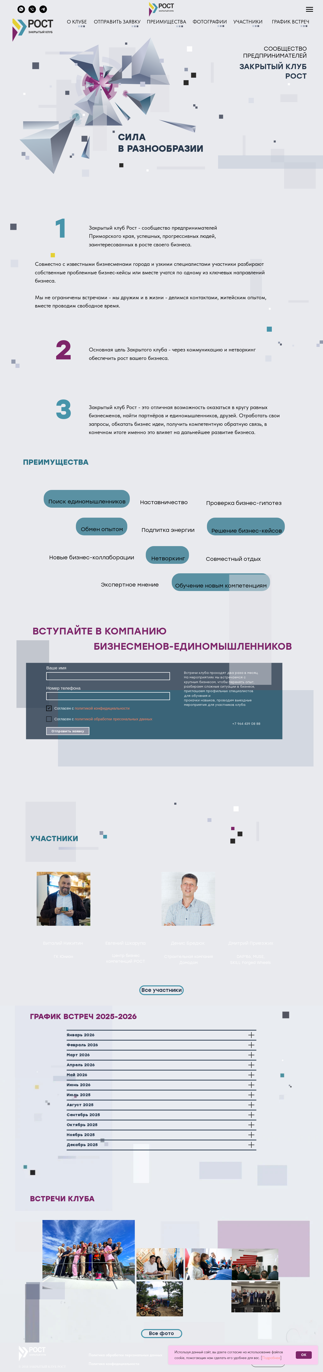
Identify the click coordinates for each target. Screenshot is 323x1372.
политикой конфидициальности (102, 708)
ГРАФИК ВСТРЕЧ (290, 22)
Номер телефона (63, 688)
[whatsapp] (21, 11)
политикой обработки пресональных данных (114, 719)
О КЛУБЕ (77, 22)
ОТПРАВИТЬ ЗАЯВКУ (117, 22)
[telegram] (43, 11)
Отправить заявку (67, 731)
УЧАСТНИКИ (248, 22)
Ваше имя (56, 667)
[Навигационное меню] (309, 9)
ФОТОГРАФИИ (210, 22)
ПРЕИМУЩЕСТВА (166, 22)
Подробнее (271, 1358)
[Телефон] (32, 11)
